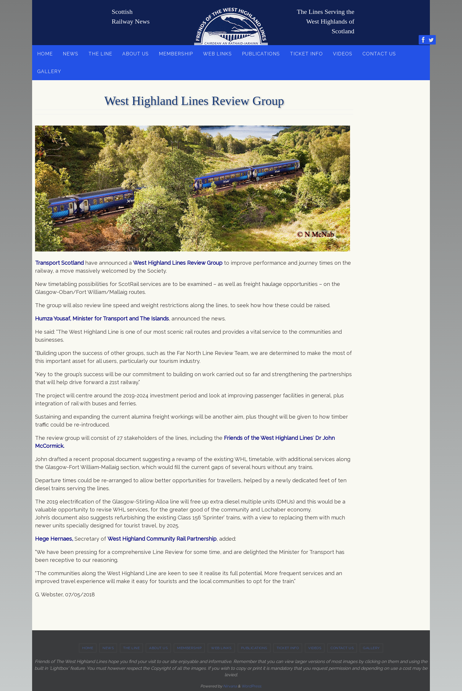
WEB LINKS (221, 648)
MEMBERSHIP (189, 648)
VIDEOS (314, 648)
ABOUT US (158, 648)
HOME (87, 648)
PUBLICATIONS (254, 648)
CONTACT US (342, 648)
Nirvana (230, 686)
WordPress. (251, 686)
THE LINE (131, 648)
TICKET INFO (288, 648)
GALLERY (371, 648)
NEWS (108, 648)
